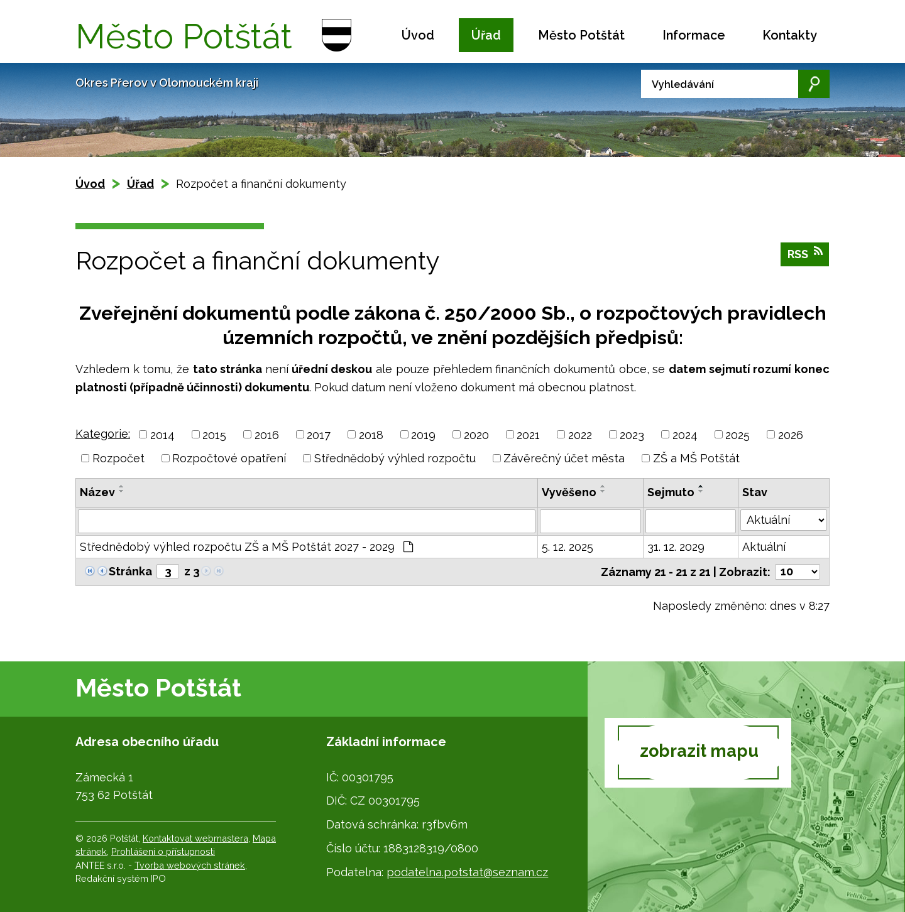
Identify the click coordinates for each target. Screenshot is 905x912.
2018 (371, 434)
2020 (476, 434)
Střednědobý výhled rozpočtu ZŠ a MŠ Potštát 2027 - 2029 (246, 546)
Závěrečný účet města (564, 458)
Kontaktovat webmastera (195, 838)
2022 (580, 434)
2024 (685, 434)
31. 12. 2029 (676, 546)
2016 (267, 434)
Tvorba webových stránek (189, 865)
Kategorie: (102, 433)
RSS (805, 255)
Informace (693, 35)
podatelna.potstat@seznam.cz (467, 872)
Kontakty (789, 35)
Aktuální (764, 546)
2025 (737, 434)
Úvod (418, 35)
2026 (790, 434)
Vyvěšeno (569, 492)
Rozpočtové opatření (229, 458)
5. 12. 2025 (567, 546)
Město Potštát (581, 35)
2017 (319, 434)
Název (97, 492)
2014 (162, 434)
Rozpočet (118, 458)
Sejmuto (670, 492)
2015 (214, 434)
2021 (528, 434)
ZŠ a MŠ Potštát (696, 458)
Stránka (130, 571)
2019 (423, 434)
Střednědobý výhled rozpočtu (395, 458)
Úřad (486, 35)
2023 (632, 434)
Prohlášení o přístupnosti (163, 851)
